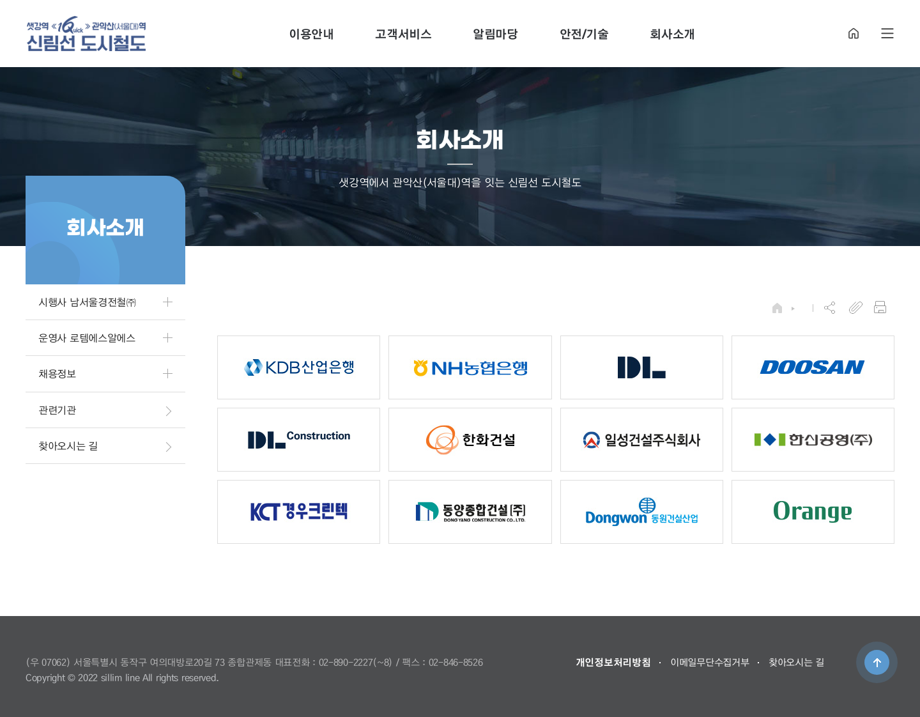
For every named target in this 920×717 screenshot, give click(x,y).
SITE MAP (887, 33)
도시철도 (86, 33)
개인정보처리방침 (613, 662)
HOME (853, 33)
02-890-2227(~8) (356, 662)
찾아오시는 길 (796, 662)
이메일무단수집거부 (709, 662)
